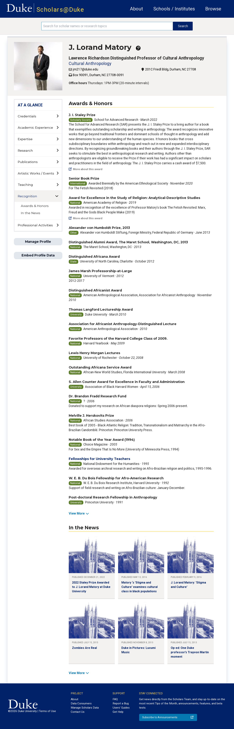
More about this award (86, 169)
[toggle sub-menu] (57, 116)
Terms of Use (47, 711)
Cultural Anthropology (90, 63)
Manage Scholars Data (85, 707)
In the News (30, 213)
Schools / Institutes (174, 8)
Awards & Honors (35, 206)
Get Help (118, 711)
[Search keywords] (107, 26)
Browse (213, 8)
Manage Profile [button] (38, 241)
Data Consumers (81, 703)
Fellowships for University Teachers (99, 459)
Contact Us (77, 711)
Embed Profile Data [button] (38, 255)
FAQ (115, 699)
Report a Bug (121, 703)
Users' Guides (121, 707)
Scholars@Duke (60, 9)
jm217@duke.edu (85, 69)
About (136, 8)
